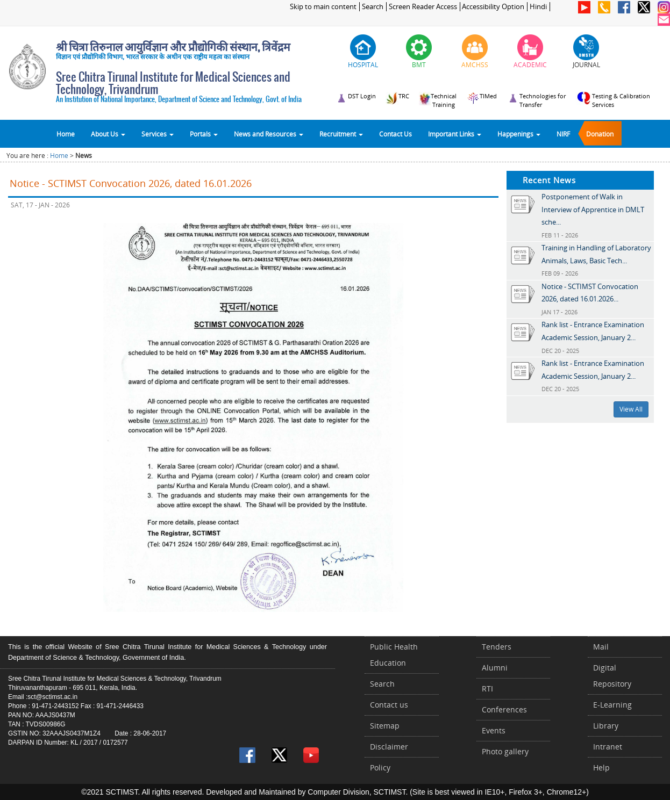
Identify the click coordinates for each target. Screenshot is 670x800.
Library (605, 725)
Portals (204, 133)
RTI (487, 688)
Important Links (454, 133)
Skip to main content (323, 6)
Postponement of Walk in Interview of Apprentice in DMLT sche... (592, 209)
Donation (600, 133)
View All (631, 409)
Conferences (504, 709)
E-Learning (612, 705)
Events (493, 730)
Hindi (538, 6)
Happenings (518, 133)
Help (601, 767)
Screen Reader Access (423, 6)
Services (157, 133)
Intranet (607, 746)
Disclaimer (389, 746)
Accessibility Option (493, 6)
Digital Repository (612, 675)
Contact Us (395, 133)
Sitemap (385, 725)
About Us (108, 133)
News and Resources (268, 133)
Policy (380, 767)
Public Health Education (394, 655)
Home (65, 133)
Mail (601, 647)
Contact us (389, 705)
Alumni (495, 667)
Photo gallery (505, 751)
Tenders (496, 647)
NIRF (563, 133)
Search (372, 6)
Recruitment (341, 133)
